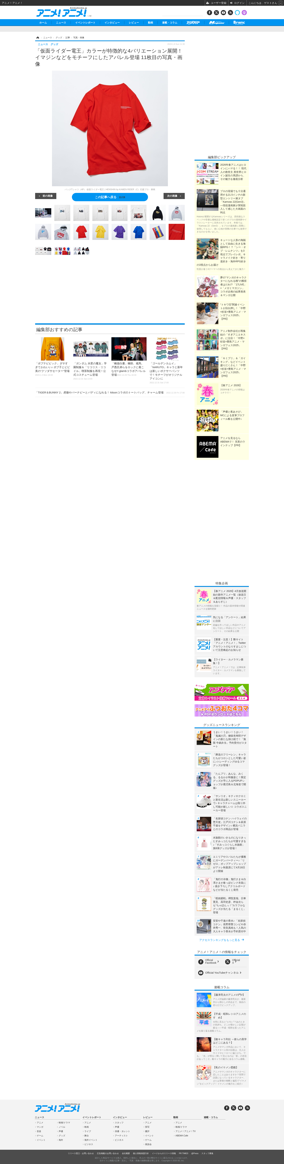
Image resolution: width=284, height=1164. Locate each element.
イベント (41, 1140)
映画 (86, 1127)
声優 (61, 1131)
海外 (61, 1140)
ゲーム (40, 1135)
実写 (147, 1127)
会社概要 (126, 1153)
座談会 (148, 1144)
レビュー (134, 22)
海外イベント (90, 1140)
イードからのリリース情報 (164, 1153)
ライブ (87, 1131)
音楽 (39, 1131)
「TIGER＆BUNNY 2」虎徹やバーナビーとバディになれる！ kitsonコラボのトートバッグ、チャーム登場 (110, 392)
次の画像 (172, 195)
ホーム (43, 22)
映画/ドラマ (64, 1122)
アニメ (40, 1122)
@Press (194, 1153)
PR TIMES (183, 1153)
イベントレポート (85, 22)
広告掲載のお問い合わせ (108, 1153)
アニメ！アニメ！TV (186, 1131)
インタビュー (112, 22)
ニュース (61, 22)
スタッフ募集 (207, 1153)
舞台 (86, 1135)
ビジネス (88, 1144)
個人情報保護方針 (141, 1153)
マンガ (40, 1127)
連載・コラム (169, 22)
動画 (150, 22)
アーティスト (121, 1135)
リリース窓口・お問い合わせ (81, 1153)
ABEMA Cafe (182, 1135)
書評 (147, 1131)
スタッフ (119, 1122)
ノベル (62, 1127)
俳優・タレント (122, 1131)
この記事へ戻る (110, 197)
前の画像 (48, 195)
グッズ (62, 1135)
